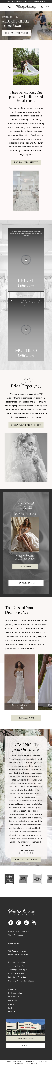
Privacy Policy (29, 1062)
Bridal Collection (15, 993)
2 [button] (22, 38)
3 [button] (24, 38)
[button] (4, 7)
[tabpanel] (26, 25)
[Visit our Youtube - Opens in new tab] (34, 922)
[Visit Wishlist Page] (47, 7)
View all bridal (26, 718)
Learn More (26, 566)
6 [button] (31, 38)
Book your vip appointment (26, 425)
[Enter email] (25, 1038)
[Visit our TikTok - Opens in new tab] (26, 922)
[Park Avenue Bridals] (26, 7)
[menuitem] (4, 7)
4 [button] (27, 38)
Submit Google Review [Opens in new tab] (26, 859)
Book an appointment (26, 162)
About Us (12, 989)
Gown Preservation (16, 935)
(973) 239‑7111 (14, 944)
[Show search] (42, 7)
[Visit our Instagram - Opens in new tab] (18, 922)
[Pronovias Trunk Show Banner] (26, 25)
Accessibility (42, 1062)
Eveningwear (13, 997)
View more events (26, 583)
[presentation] (20, 682)
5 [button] (29, 38)
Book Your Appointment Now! (36, 1)
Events (11, 1004)
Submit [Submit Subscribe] (26, 1045)
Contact (11, 1012)
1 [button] (20, 38)
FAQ (10, 1008)
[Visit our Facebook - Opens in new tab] (10, 922)
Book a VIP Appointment (18, 931)
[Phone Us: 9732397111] (9, 7)
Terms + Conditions (13, 1062)
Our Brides (12, 1000)
